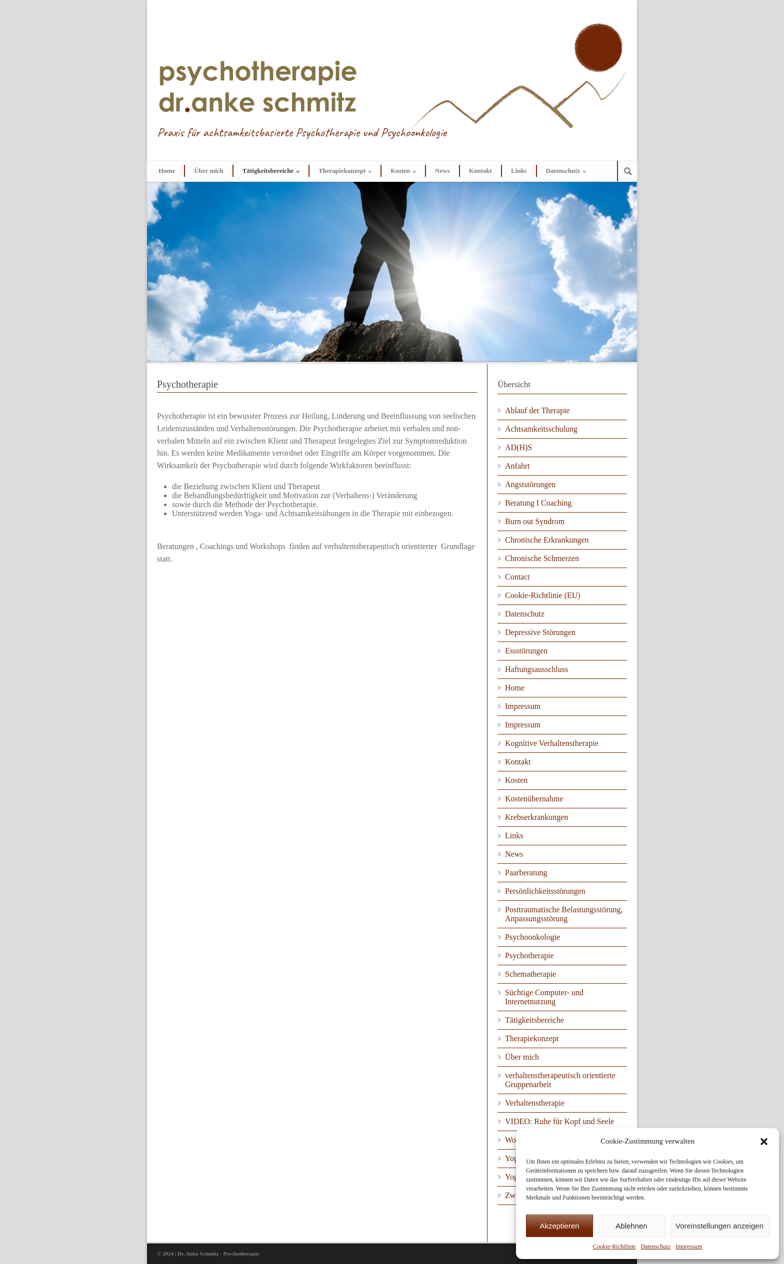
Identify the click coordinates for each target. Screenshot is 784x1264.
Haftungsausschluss (536, 669)
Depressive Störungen (540, 632)
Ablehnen (631, 1226)
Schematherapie (530, 974)
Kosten (403, 170)
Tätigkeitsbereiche (271, 170)
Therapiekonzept (345, 170)
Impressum (689, 1246)
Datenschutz (655, 1246)
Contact (517, 577)
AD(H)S (518, 447)
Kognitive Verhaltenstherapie (551, 743)
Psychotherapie (529, 955)
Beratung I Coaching (538, 503)
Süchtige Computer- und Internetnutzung (544, 997)
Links (519, 170)
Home (166, 170)
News (442, 170)
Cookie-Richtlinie (614, 1246)
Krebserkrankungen (536, 817)
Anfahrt (517, 466)
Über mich (209, 170)
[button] (764, 1142)
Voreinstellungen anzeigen (720, 1226)
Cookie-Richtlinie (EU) (542, 595)
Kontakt (480, 170)
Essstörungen (526, 650)
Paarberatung (526, 872)
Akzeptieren (559, 1226)
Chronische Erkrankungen (547, 540)
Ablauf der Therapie (537, 410)
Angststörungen (530, 484)
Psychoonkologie (532, 937)
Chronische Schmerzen (542, 558)
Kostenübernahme (534, 798)
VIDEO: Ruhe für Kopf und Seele (559, 1121)
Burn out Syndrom (534, 521)
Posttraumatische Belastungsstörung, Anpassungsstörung (564, 914)
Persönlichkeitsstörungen (545, 891)
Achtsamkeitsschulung (541, 429)
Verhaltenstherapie (534, 1103)
